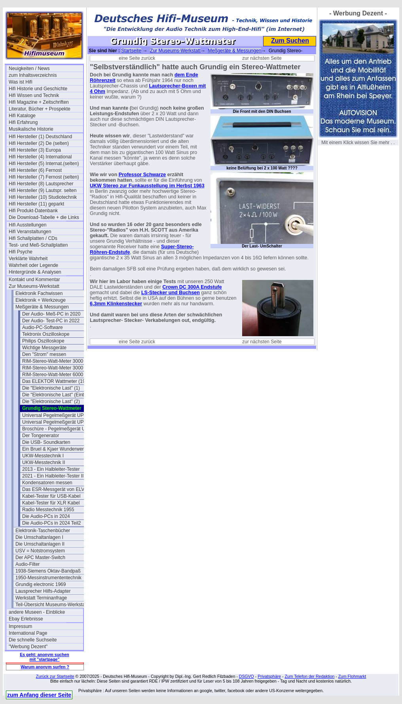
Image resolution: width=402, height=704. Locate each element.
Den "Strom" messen (44, 354)
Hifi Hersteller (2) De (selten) (39, 143)
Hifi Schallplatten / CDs (33, 238)
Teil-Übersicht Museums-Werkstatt (51, 604)
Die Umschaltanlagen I (39, 537)
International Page (28, 633)
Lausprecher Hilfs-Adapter (42, 591)
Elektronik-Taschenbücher (42, 530)
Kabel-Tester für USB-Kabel (51, 496)
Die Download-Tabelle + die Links (44, 217)
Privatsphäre (269, 676)
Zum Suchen (290, 40)
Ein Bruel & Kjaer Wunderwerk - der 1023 (59, 449)
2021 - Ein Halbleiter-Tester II (52, 476)
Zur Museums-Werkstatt (34, 286)
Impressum (20, 626)
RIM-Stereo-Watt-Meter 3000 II (54, 368)
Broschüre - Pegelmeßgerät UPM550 (59, 429)
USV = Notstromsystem (40, 551)
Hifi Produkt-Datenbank (33, 210)
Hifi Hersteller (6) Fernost (35, 170)
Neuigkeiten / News (29, 68)
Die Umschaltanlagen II (39, 544)
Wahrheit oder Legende (33, 265)
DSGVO (246, 676)
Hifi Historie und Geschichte (38, 88)
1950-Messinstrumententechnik (48, 577)
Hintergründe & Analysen (35, 272)
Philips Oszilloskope (43, 341)
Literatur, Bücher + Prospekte (39, 109)
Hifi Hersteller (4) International (40, 157)
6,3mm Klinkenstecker (116, 303)
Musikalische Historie (31, 129)
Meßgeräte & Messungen (42, 307)
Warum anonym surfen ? (45, 666)
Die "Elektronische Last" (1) (51, 388)
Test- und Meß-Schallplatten (38, 245)
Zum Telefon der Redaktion (309, 676)
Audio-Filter (27, 564)
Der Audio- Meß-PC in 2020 (51, 314)
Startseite (131, 50)
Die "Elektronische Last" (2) (51, 401)
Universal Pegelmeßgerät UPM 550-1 (59, 422)
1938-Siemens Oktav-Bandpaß (48, 571)
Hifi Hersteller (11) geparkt (36, 204)
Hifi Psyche (20, 252)
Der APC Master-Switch (40, 557)
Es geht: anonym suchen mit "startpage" (44, 657)
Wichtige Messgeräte (44, 347)
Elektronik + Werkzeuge (40, 300)
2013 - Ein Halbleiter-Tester (51, 469)
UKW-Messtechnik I (43, 456)
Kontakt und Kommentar (34, 279)
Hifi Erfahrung (23, 122)
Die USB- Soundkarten (46, 442)
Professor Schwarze (142, 174)
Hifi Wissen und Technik (34, 95)
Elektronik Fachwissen (39, 293)
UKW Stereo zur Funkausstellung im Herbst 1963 (147, 185)
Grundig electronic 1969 (40, 584)
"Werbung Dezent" (28, 646)
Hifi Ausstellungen (27, 225)
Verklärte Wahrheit (28, 258)
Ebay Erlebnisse (26, 619)
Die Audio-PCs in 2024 (46, 516)
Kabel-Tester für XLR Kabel (51, 503)
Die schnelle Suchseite (33, 640)
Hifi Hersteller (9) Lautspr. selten (42, 190)
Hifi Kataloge (22, 115)
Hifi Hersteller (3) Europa (35, 150)
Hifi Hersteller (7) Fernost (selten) (44, 177)
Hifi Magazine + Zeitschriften (39, 102)
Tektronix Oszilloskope (45, 334)
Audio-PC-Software (42, 327)
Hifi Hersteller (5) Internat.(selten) (44, 163)
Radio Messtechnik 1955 (48, 509)
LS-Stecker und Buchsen (170, 292)
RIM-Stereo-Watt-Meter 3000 (52, 361)
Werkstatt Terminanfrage (41, 598)
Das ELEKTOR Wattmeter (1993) (57, 381)
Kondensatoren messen (47, 482)
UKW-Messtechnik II (43, 462)
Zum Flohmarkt (352, 676)
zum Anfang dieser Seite (39, 695)
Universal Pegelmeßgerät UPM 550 (59, 415)
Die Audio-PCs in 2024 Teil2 (51, 523)
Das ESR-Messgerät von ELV (53, 489)
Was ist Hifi (20, 82)
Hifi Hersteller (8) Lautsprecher (41, 183)
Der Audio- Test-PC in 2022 (51, 320)
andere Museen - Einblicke (37, 612)
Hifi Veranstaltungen (30, 231)
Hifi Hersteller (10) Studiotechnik (43, 197)
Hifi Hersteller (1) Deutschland (40, 136)
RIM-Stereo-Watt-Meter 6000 (52, 374)
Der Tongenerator (40, 435)
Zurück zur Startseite (55, 676)
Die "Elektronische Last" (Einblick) (58, 395)
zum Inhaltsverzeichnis (33, 75)
